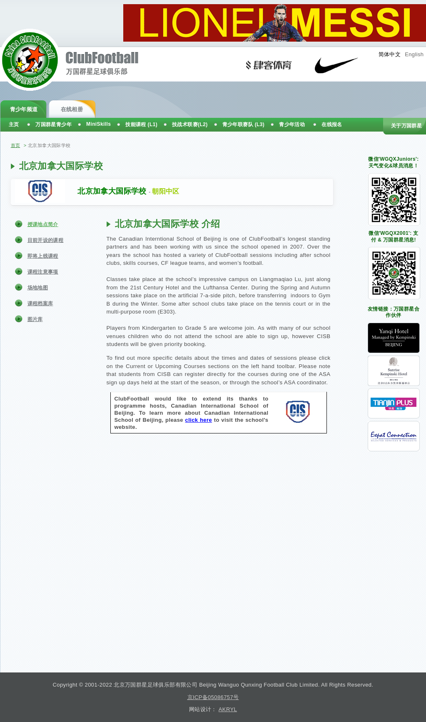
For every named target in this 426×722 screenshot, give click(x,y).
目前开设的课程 (45, 240)
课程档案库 (40, 303)
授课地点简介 (42, 224)
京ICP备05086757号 (213, 697)
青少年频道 (24, 109)
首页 (15, 145)
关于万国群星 (406, 126)
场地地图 (37, 288)
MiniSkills (98, 124)
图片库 (35, 319)
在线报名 (331, 124)
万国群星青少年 (53, 124)
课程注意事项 (42, 272)
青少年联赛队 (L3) (243, 124)
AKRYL (228, 709)
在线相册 (72, 109)
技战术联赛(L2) (190, 124)
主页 (14, 124)
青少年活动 (292, 124)
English (414, 54)
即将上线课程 (42, 256)
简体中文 (390, 54)
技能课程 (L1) (141, 124)
